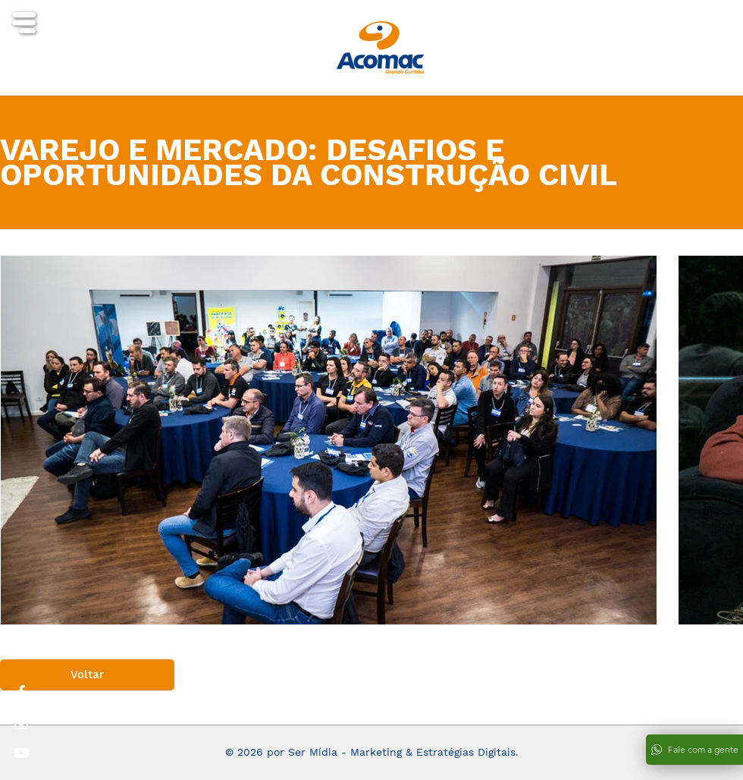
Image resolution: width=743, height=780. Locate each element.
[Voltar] (87, 674)
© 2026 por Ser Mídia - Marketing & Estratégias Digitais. (372, 752)
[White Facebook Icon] (21, 692)
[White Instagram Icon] (21, 722)
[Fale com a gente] (694, 749)
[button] (24, 22)
